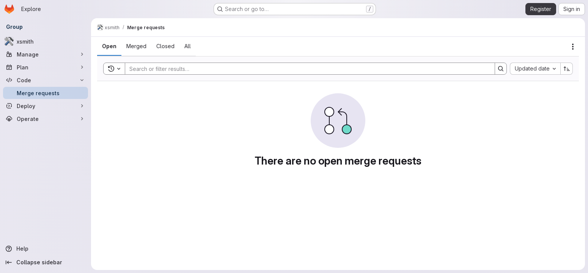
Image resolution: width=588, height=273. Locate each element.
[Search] (306, 68)
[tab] (109, 46)
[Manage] (45, 54)
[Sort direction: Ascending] (567, 69)
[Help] (45, 249)
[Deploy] (45, 106)
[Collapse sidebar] (45, 262)
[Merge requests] (45, 93)
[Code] (45, 80)
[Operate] (45, 119)
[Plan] (45, 67)
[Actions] (573, 47)
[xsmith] (45, 41)
